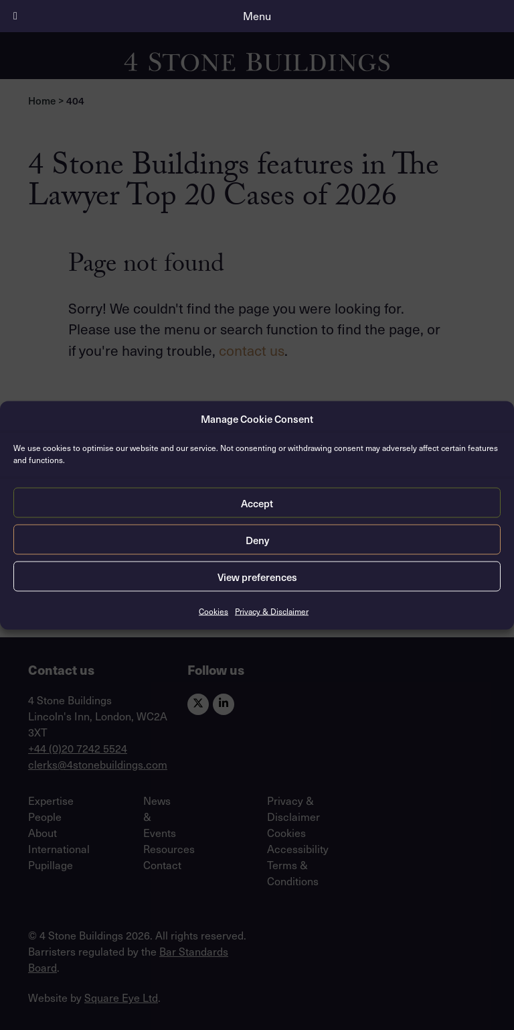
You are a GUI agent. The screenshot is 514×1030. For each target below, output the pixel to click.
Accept (257, 502)
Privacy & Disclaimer (272, 611)
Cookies (213, 611)
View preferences (257, 576)
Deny (257, 539)
